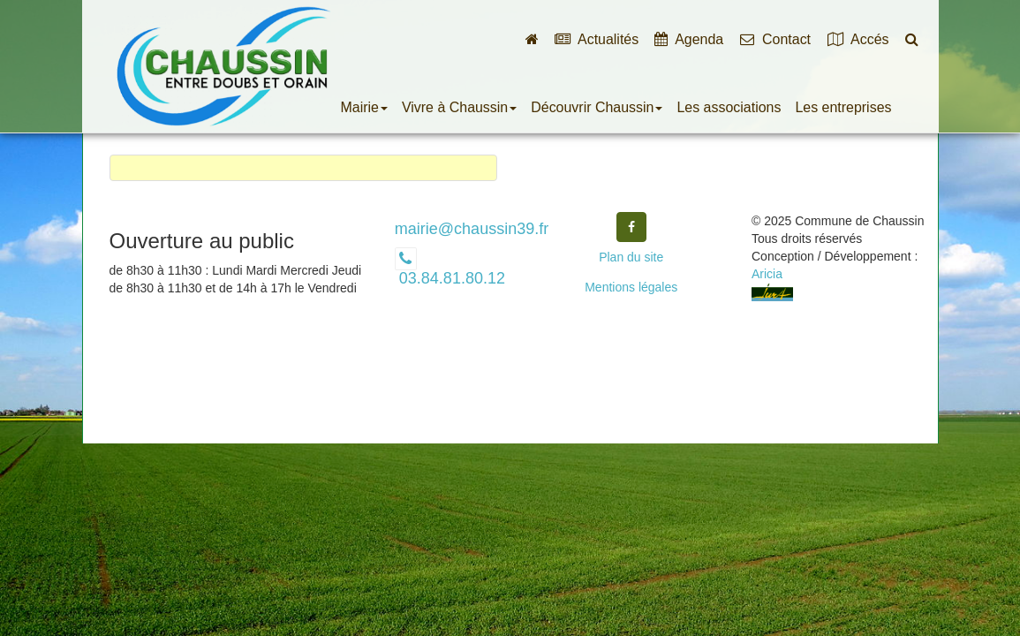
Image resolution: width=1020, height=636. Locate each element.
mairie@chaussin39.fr (471, 229)
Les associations (728, 107)
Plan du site (631, 257)
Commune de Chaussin (222, 67)
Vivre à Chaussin (459, 107)
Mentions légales (631, 287)
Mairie (364, 107)
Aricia (767, 274)
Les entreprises (843, 107)
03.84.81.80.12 (450, 278)
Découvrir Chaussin (596, 107)
